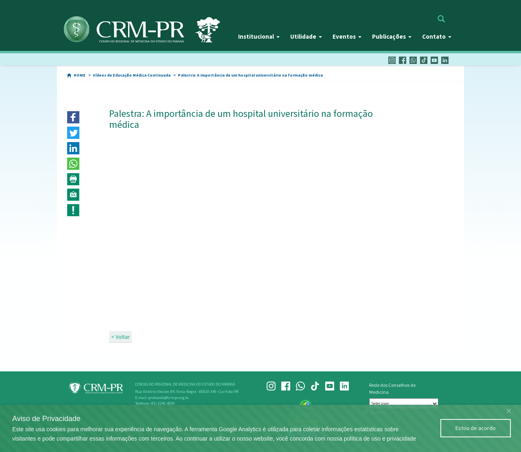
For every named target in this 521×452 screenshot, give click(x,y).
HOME (79, 75)
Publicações (392, 36)
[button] (73, 117)
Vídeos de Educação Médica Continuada (132, 75)
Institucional (259, 36)
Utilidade (306, 36)
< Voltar (120, 336)
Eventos (347, 36)
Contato (436, 36)
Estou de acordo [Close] (475, 428)
